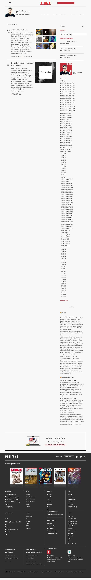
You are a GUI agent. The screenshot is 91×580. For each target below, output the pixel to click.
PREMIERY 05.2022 (67, 196)
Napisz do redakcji (10, 555)
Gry (48, 509)
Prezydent (8, 532)
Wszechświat (51, 526)
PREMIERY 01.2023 (67, 182)
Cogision (46, 572)
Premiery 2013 (65, 237)
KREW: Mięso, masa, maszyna (67, 413)
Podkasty (70, 529)
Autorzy (70, 536)
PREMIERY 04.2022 (67, 192)
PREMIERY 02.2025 (66, 122)
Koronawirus (8, 513)
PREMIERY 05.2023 (67, 199)
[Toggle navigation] (9, 3)
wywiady (81, 15)
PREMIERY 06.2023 (67, 203)
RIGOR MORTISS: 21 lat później (68, 398)
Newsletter (59, 456)
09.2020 (63, 290)
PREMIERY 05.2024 (66, 132)
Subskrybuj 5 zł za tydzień (55, 445)
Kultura (49, 491)
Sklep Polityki (72, 543)
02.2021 (63, 250)
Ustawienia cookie (31, 561)
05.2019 (63, 162)
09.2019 (63, 171)
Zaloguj (80, 3)
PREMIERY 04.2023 (67, 194)
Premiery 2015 (65, 241)
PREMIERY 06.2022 (67, 201)
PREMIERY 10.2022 (67, 218)
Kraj (6, 519)
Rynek (27, 513)
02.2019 (63, 156)
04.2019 (63, 160)
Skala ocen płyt (65, 149)
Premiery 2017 (65, 246)
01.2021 (63, 248)
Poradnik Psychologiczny (12, 500)
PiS (6, 525)
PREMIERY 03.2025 (66, 126)
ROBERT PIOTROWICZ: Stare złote (68, 356)
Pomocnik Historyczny (12, 497)
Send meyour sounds (72, 307)
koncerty (72, 15)
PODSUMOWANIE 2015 (67, 92)
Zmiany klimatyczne (53, 531)
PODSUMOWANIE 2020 (67, 103)
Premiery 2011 (65, 233)
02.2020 (63, 276)
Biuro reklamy (9, 552)
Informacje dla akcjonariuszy (34, 564)
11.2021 (63, 269)
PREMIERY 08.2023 (67, 211)
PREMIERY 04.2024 (66, 128)
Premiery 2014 (65, 239)
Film (48, 500)
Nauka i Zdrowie (51, 520)
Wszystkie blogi (72, 507)
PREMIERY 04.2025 (66, 130)
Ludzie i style (72, 519)
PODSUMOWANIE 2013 (67, 88)
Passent (70, 495)
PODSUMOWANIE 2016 (67, 94)
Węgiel (28, 521)
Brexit (28, 495)
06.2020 (63, 284)
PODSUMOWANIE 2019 (67, 100)
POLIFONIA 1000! (65, 113)
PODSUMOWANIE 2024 (67, 111)
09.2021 (63, 265)
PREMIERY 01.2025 (66, 117)
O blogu (62, 81)
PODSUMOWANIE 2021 (67, 105)
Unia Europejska (31, 497)
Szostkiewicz (72, 500)
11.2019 (63, 175)
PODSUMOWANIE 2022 (67, 107)
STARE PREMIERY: (66, 152)
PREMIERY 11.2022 (67, 222)
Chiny (28, 507)
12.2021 (63, 271)
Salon (7, 504)
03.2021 (63, 252)
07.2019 (63, 167)
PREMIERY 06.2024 (66, 135)
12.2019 (63, 177)
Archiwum (71, 534)
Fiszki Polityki (71, 556)
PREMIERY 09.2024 (66, 141)
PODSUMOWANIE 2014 (67, 90)
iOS (48, 556)
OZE (27, 524)
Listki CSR (29, 529)
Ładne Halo (50, 572)
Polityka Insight (22, 572)
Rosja (27, 504)
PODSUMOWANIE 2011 (67, 83)
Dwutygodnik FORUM (10, 572)
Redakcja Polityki (10, 549)
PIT (27, 519)
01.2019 (63, 154)
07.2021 (63, 261)
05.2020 (63, 282)
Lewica (7, 527)
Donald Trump (30, 500)
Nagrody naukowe (52, 534)
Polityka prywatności (32, 555)
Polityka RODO (30, 558)
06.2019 (63, 164)
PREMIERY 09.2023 (67, 216)
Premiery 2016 (65, 243)
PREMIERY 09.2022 (67, 214)
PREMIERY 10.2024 (66, 143)
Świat (27, 491)
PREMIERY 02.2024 (66, 120)
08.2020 (63, 288)
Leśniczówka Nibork (33, 572)
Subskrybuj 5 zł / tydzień (66, 3)
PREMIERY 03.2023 (67, 190)
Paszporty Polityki (52, 512)
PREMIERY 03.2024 (66, 124)
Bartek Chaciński (28, 56)
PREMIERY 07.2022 (67, 205)
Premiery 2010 (65, 231)
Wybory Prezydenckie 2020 (13, 522)
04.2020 (63, 280)
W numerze (8, 491)
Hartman (70, 497)
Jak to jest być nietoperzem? (68, 43)
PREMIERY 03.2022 (67, 188)
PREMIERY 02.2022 (67, 184)
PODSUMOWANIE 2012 (67, 85)
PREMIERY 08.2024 (66, 139)
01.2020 (63, 273)
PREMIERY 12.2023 (67, 229)
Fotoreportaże (72, 531)
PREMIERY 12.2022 (67, 226)
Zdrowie (49, 524)
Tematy (70, 538)
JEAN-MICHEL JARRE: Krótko (67, 316)
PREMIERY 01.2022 (67, 179)
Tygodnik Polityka (10, 495)
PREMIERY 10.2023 (67, 220)
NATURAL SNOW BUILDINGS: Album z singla (71, 337)
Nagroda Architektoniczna (55, 514)
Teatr (48, 507)
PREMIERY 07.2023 (67, 207)
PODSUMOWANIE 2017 (67, 96)
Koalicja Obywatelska (11, 530)
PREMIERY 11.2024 (66, 145)
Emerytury (29, 516)
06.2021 (63, 258)
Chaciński (71, 502)
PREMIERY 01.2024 (66, 115)
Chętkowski (71, 504)
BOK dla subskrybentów (11, 558)
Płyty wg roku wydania (59, 15)
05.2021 (63, 256)
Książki (49, 495)
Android (51, 556)
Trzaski (64, 313)
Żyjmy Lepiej (9, 507)
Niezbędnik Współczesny (12, 502)
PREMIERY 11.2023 (67, 224)
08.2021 (63, 263)
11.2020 (63, 295)
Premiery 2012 (65, 235)
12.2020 (63, 297)
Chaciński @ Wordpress (68, 377)
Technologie (50, 529)
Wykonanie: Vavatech (59, 572)
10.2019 (63, 173)
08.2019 (63, 169)
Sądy (6, 534)
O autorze (63, 79)
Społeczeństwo (72, 521)
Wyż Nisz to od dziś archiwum (68, 381)
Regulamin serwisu (31, 549)
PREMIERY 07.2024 (66, 137)
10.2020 (63, 293)
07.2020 (63, 286)
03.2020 (63, 278)
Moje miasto (71, 526)
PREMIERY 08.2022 (67, 209)
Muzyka (49, 497)
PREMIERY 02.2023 (67, 186)
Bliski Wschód (30, 502)
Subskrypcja (68, 456)
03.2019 (63, 158)
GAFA (28, 526)
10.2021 (63, 267)
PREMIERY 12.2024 (66, 147)
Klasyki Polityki (72, 524)
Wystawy (49, 504)
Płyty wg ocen (45, 15)
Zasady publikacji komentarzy (34, 552)
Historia (70, 516)
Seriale (49, 502)
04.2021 (63, 254)
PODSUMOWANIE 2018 (67, 98)
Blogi (69, 491)
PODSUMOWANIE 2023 (67, 109)
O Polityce (8, 561)
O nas (69, 541)
